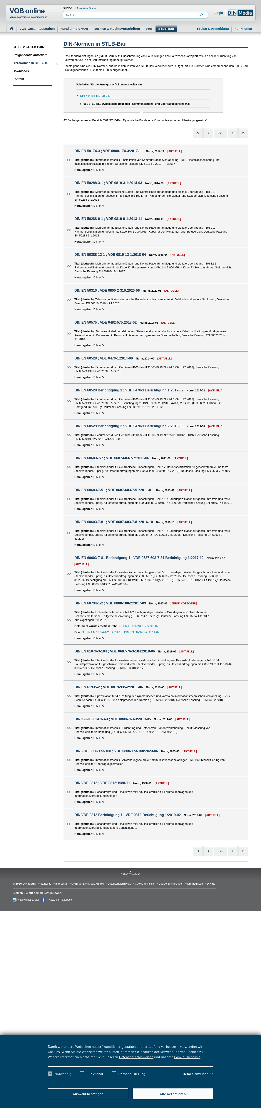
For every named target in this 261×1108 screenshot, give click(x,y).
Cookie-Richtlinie (187, 1056)
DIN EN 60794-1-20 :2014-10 (103, 632)
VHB (149, 28)
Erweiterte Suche (86, 8)
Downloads (21, 71)
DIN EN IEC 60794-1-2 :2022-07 (138, 626)
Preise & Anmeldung (213, 28)
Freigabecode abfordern (30, 55)
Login (219, 13)
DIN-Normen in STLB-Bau (31, 63)
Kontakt (18, 79)
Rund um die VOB (74, 28)
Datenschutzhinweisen (136, 1056)
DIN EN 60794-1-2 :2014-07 (141, 632)
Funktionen (243, 28)
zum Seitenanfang (130, 874)
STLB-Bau (166, 28)
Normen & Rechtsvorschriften (117, 28)
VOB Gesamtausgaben (37, 28)
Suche (67, 8)
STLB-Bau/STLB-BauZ (29, 47)
